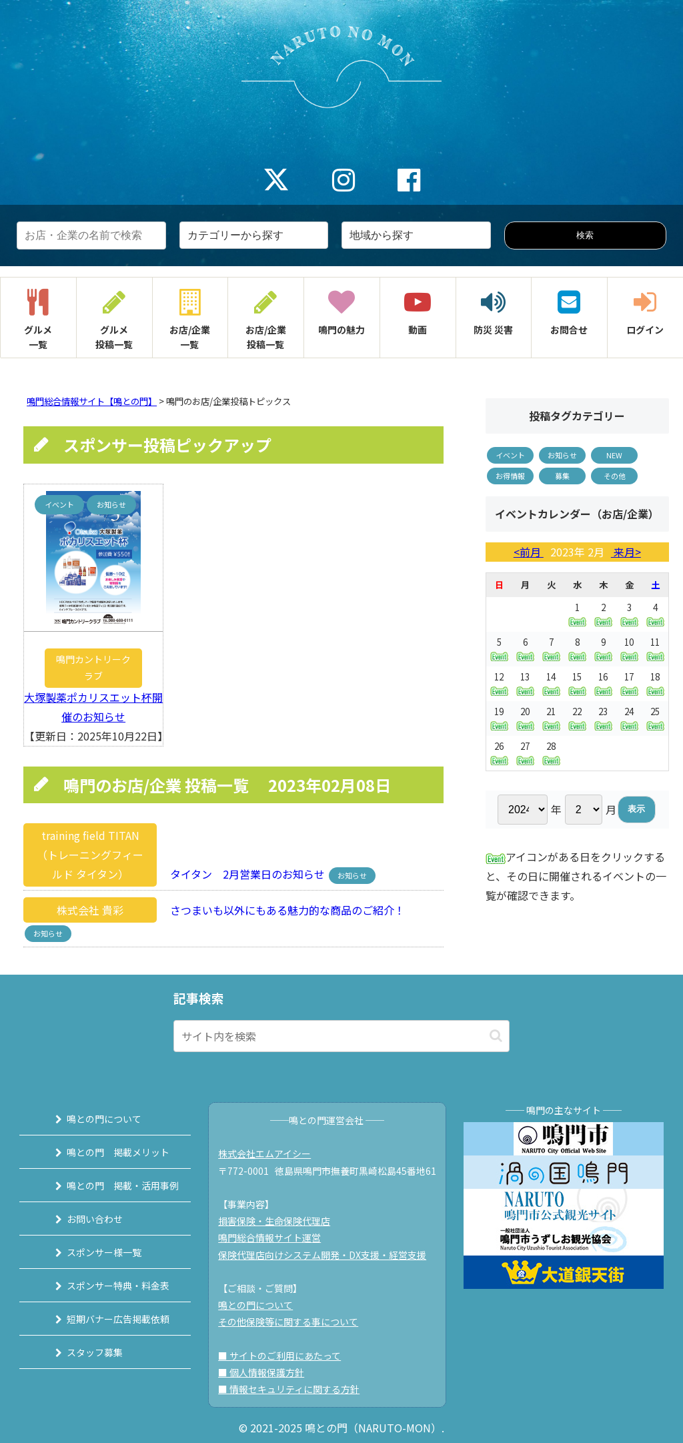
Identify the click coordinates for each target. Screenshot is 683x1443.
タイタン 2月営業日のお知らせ (243, 874)
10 (629, 649)
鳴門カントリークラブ (93, 667)
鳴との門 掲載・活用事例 (113, 1185)
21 (551, 718)
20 (525, 718)
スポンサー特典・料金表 (108, 1285)
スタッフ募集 (85, 1352)
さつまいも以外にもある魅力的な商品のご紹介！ (282, 910)
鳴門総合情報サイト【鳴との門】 (92, 401)
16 (603, 683)
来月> (626, 552)
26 (499, 752)
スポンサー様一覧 (94, 1252)
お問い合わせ (85, 1219)
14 (551, 683)
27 (525, 753)
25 (655, 718)
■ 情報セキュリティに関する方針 (293, 1389)
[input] (341, 1036)
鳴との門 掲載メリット (108, 1152)
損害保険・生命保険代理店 (278, 1221)
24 (629, 718)
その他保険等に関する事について (292, 1321)
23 (603, 718)
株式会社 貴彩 (90, 910)
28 (551, 753)
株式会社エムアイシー (268, 1153)
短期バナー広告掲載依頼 (108, 1319)
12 (499, 683)
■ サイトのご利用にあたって (283, 1355)
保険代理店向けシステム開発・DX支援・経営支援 (326, 1255)
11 (655, 648)
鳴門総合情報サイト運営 (273, 1237)
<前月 (529, 552)
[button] (496, 1035)
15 (577, 683)
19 (499, 718)
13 (525, 683)
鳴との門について (94, 1118)
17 (629, 683)
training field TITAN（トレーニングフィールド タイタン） (90, 854)
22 (577, 718)
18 (655, 683)
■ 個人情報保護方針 (265, 1372)
